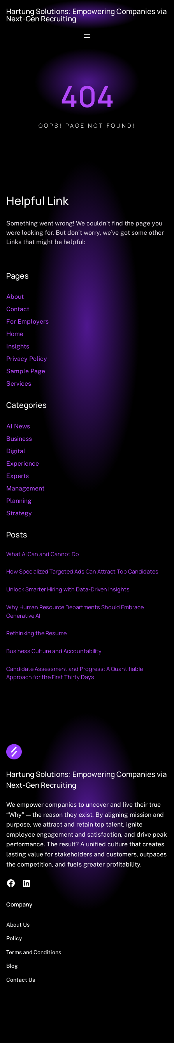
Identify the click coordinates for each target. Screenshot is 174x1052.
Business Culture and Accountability (54, 651)
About (15, 296)
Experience (22, 463)
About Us (18, 925)
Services (18, 383)
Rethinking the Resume (36, 633)
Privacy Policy (26, 358)
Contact (17, 309)
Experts (17, 476)
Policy (14, 938)
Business (19, 438)
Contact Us (20, 980)
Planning (19, 500)
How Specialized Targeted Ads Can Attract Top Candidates (82, 571)
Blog (12, 966)
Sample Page (25, 371)
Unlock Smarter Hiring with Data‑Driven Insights (68, 589)
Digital (15, 451)
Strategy (19, 513)
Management (25, 488)
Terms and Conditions (33, 952)
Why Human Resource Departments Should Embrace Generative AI (75, 611)
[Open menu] (87, 36)
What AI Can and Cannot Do (42, 554)
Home (14, 334)
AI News (18, 426)
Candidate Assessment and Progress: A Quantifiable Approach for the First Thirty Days (74, 673)
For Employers (27, 321)
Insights (17, 346)
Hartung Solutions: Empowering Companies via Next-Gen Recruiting (86, 15)
